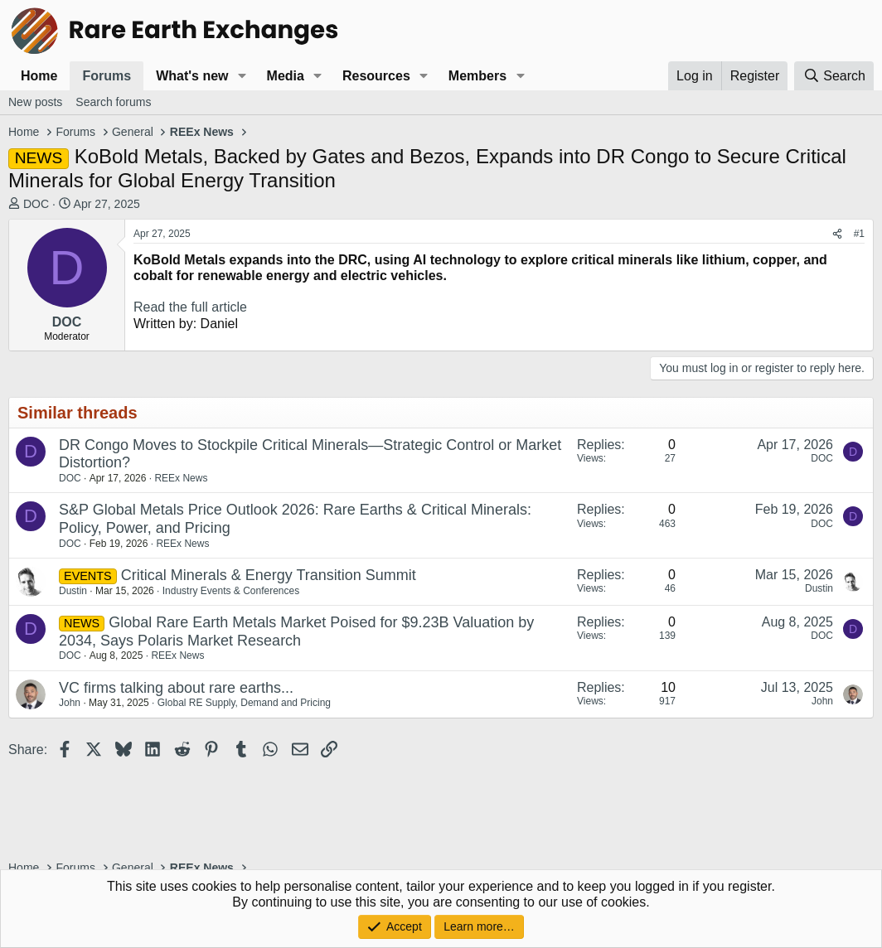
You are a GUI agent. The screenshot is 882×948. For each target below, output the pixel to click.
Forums (106, 76)
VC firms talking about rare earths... (176, 688)
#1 (859, 233)
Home (39, 76)
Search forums (113, 102)
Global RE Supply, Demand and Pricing (244, 703)
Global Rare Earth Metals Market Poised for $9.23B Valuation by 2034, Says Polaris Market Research (296, 631)
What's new (192, 76)
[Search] (834, 75)
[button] (242, 75)
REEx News (180, 478)
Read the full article (190, 307)
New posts (35, 102)
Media (285, 76)
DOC (36, 203)
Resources (376, 76)
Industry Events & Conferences (230, 591)
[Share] (837, 233)
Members (477, 76)
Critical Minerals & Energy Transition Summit (268, 575)
